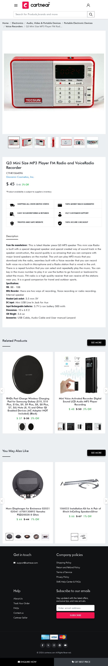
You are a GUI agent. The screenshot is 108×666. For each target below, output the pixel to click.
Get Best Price (81, 662)
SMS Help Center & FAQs (68, 582)
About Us (18, 599)
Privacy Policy (62, 577)
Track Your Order (22, 604)
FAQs (16, 608)
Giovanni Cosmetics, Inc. (20, 176)
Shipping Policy (63, 563)
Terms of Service (64, 572)
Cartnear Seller (20, 618)
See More (96, 342)
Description (12, 236)
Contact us (18, 613)
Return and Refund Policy (68, 568)
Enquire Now (27, 662)
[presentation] (2, 391)
